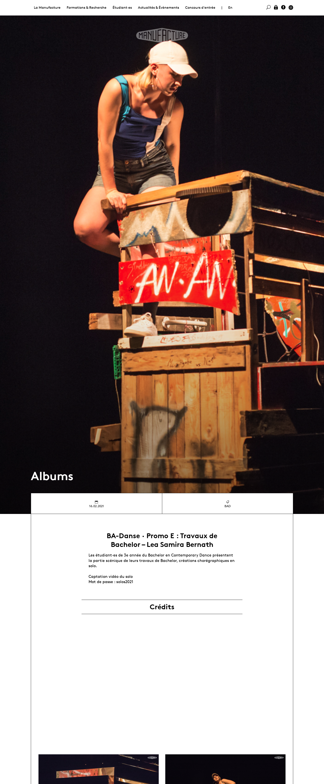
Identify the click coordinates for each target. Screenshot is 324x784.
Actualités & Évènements (158, 7)
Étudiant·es (122, 7)
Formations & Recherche (86, 7)
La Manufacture (47, 7)
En (230, 7)
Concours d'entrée (200, 7)
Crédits (162, 607)
